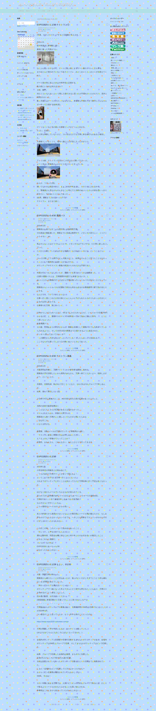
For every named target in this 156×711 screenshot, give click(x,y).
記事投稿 (21, 11)
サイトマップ (59, 11)
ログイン (90, 11)
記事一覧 (50, 11)
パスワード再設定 (22, 142)
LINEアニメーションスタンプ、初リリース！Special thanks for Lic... (26, 110)
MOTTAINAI (115, 103)
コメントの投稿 (72, 208)
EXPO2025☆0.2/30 (46, 456)
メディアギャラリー (78, 11)
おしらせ (115, 111)
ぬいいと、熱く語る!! (119, 85)
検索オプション (31, 11)
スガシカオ (23, 128)
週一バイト (116, 90)
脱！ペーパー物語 (118, 60)
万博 (113, 58)
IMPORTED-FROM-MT (119, 98)
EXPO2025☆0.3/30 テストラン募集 (54, 356)
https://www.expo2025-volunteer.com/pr (53, 622)
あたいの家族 (117, 70)
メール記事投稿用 (117, 113)
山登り (114, 95)
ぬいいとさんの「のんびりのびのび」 (46, 4)
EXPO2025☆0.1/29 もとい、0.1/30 (54, 564)
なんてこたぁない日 (119, 88)
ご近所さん (116, 75)
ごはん (22, 95)
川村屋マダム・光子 (26, 130)
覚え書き (115, 101)
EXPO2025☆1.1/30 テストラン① (53, 25)
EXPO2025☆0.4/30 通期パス (51, 215)
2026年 (20, 34)
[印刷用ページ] (107, 24)
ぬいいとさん (47, 29)
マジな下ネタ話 (117, 78)
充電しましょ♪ (117, 68)
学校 (113, 73)
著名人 (114, 65)
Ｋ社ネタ (115, 63)
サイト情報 (41, 11)
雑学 (114, 83)
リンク (68, 11)
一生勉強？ (116, 93)
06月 (23, 34)
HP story (115, 106)
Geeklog (115, 108)
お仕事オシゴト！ (118, 80)
